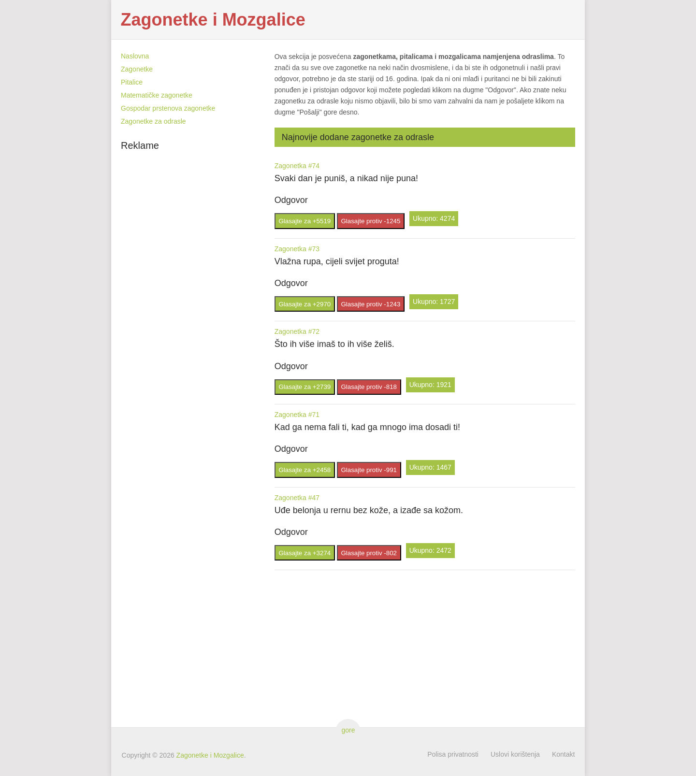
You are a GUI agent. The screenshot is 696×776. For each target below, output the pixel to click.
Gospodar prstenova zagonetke (168, 108)
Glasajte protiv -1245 (370, 221)
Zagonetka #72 (297, 331)
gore (347, 730)
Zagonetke (137, 69)
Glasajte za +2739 (304, 386)
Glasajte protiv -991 (369, 470)
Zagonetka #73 (297, 249)
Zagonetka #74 (297, 166)
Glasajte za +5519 (304, 221)
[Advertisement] (193, 300)
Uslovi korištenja (515, 754)
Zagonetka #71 (297, 414)
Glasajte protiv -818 (369, 386)
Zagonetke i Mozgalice (213, 20)
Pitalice (132, 82)
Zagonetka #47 (297, 498)
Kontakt (563, 754)
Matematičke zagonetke (156, 95)
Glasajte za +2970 (304, 304)
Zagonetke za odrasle (153, 121)
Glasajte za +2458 (304, 470)
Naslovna (135, 56)
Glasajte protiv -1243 (370, 304)
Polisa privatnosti (452, 754)
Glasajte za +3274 (304, 553)
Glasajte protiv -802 (369, 553)
